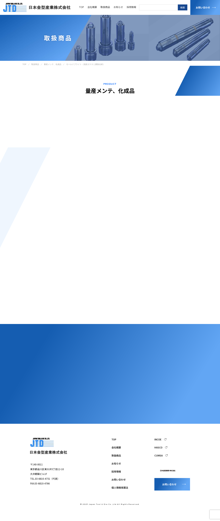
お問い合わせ (203, 7)
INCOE (160, 439)
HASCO (160, 447)
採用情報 (131, 7)
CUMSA (161, 455)
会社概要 (92, 7)
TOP (81, 7)
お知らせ (118, 7)
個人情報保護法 (119, 487)
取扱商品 (105, 7)
